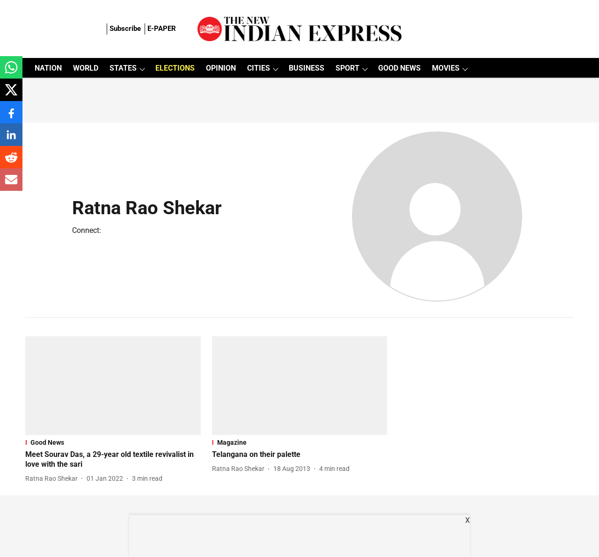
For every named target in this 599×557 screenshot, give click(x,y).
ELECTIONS (175, 68)
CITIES (258, 68)
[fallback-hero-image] (113, 385)
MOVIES (446, 68)
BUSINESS (306, 68)
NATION (48, 68)
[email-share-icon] (11, 184)
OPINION (221, 68)
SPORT (347, 68)
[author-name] (53, 479)
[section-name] (113, 442)
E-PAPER (161, 28)
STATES (123, 68)
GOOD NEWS (399, 68)
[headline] (113, 460)
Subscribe (125, 28)
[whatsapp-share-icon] (11, 72)
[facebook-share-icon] (11, 117)
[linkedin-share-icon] (11, 139)
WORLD (85, 68)
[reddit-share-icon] (11, 162)
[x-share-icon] (11, 94)
